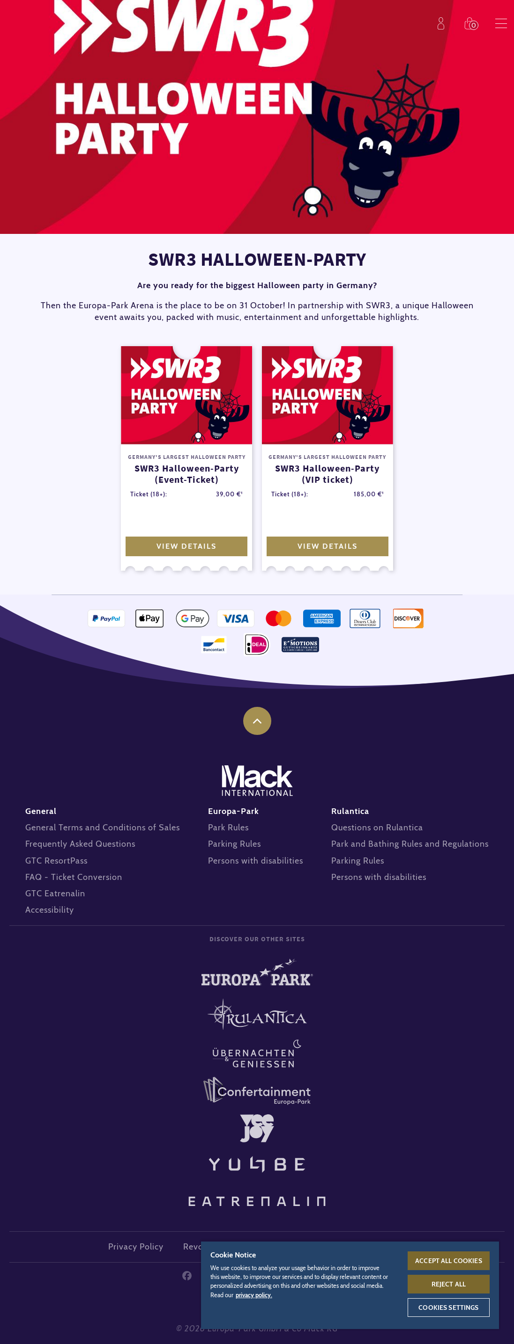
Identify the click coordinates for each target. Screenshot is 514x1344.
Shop (472, 23)
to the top (257, 721)
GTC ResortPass (56, 861)
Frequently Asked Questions (80, 844)
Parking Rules (234, 844)
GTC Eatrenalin (55, 893)
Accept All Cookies (448, 1261)
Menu (501, 23)
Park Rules (228, 827)
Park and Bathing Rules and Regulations (410, 844)
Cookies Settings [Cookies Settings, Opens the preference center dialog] (448, 1307)
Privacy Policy (136, 1247)
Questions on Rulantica (377, 827)
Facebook (187, 1275)
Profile (443, 23)
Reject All (449, 1284)
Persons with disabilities (255, 861)
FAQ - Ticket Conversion (73, 877)
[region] (350, 1285)
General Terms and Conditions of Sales (102, 827)
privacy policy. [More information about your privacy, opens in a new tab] (254, 1295)
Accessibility (49, 910)
